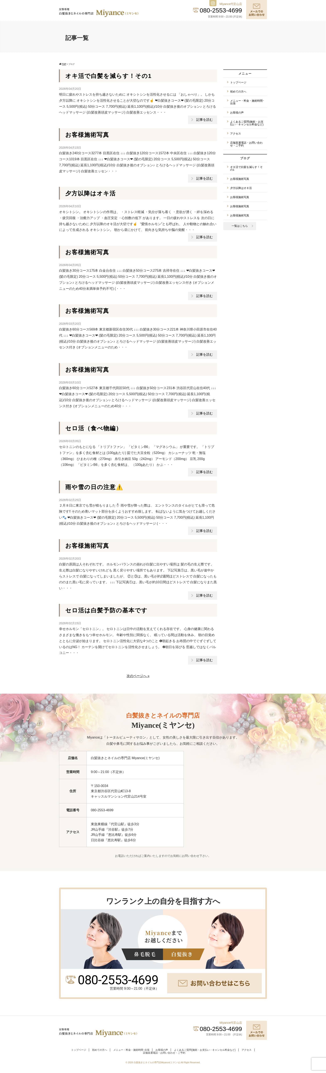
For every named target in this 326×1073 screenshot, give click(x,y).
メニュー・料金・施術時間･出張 (247, 102)
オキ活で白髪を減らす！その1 (108, 76)
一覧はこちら (240, 225)
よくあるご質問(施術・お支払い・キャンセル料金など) (246, 123)
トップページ (238, 82)
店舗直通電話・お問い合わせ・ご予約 (246, 144)
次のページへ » (138, 676)
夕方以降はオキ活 (90, 193)
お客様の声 (237, 112)
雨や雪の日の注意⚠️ (94, 487)
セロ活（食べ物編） (93, 428)
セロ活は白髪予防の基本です (106, 610)
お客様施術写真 (87, 135)
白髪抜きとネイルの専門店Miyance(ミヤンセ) (157, 1062)
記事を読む (204, 119)
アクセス (235, 133)
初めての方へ (238, 91)
